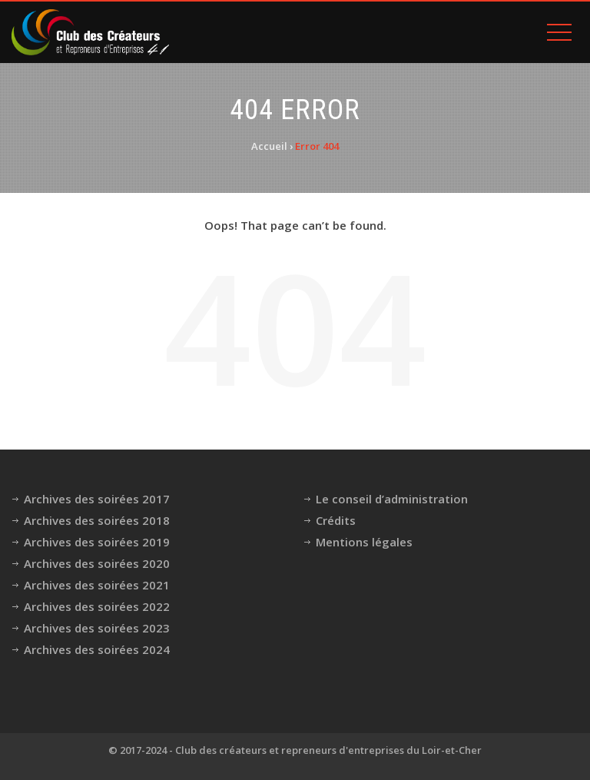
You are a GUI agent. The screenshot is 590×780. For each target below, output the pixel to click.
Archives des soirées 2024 (97, 649)
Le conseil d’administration (392, 498)
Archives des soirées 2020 (97, 563)
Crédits (336, 520)
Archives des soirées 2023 (97, 628)
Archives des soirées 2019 (97, 541)
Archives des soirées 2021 (97, 584)
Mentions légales (364, 541)
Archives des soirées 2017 (97, 498)
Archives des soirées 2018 (97, 520)
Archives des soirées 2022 (97, 606)
